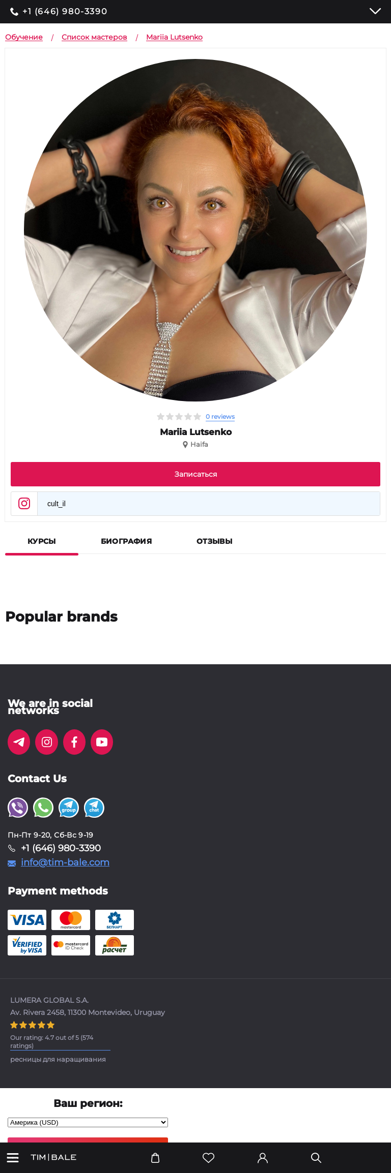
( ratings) (51, 1041)
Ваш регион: (87, 1103)
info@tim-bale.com (65, 862)
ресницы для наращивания (58, 1059)
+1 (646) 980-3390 (64, 11)
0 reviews (220, 416)
